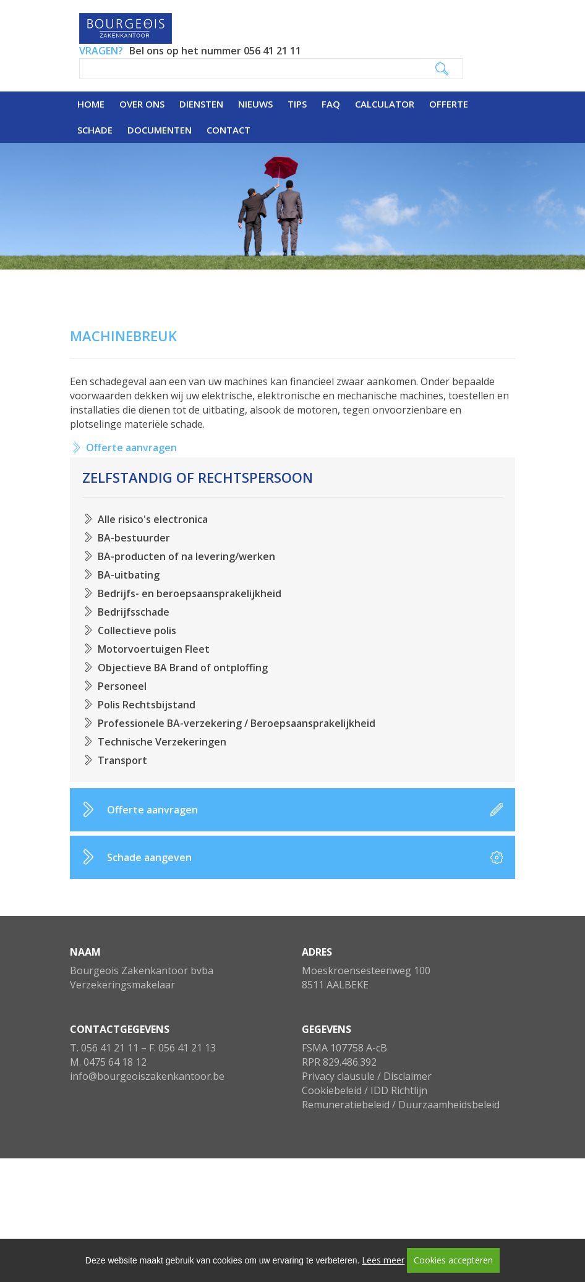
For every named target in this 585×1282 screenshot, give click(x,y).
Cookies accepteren (453, 1260)
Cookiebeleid (332, 1090)
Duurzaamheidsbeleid (449, 1104)
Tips (297, 104)
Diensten (201, 104)
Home (91, 104)
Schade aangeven (149, 857)
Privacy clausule (338, 1076)
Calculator (384, 104)
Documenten (159, 130)
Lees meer (383, 1260)
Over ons (141, 104)
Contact (228, 130)
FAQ (331, 104)
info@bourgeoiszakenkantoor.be (147, 1076)
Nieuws (255, 104)
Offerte (448, 104)
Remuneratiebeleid (346, 1104)
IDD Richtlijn (398, 1090)
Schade (95, 130)
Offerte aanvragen (131, 447)
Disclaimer (407, 1076)
